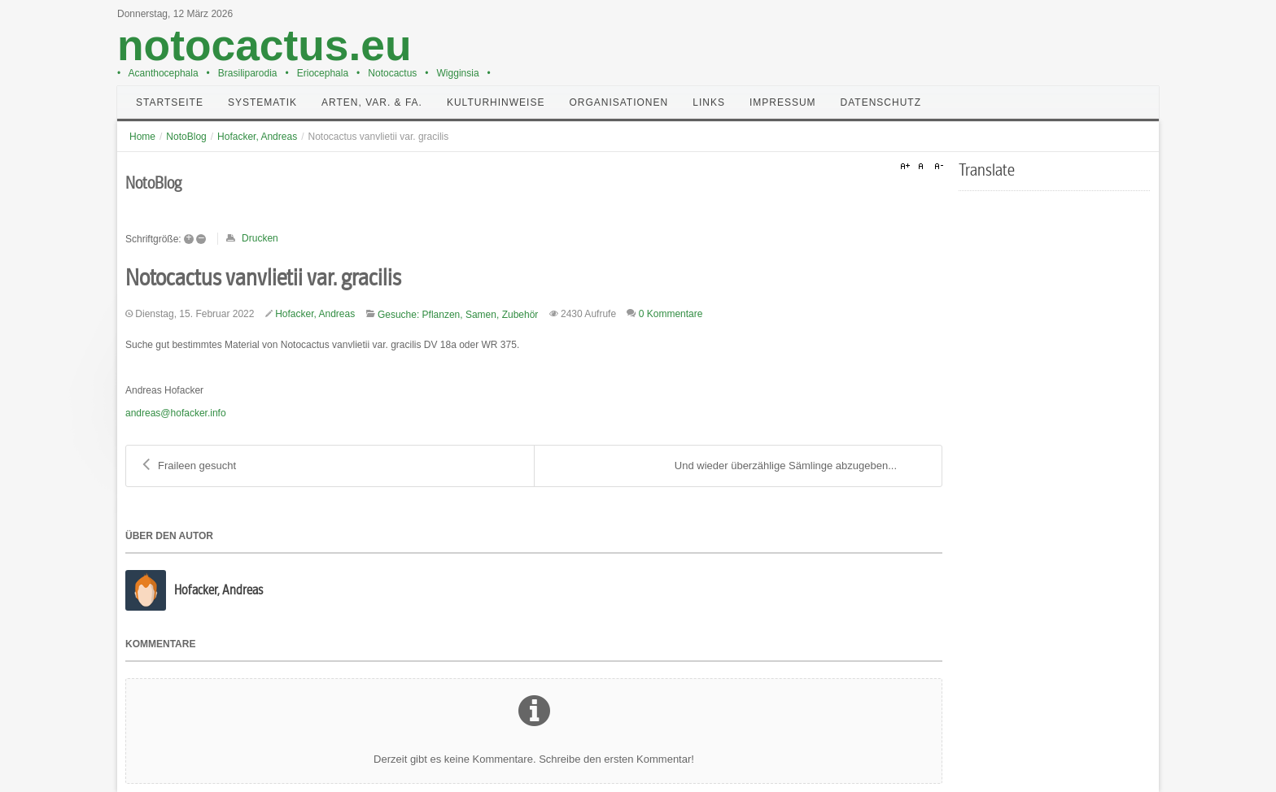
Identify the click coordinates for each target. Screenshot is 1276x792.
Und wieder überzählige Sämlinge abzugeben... (800, 466)
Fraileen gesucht (189, 466)
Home (142, 136)
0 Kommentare (671, 314)
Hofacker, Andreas (257, 136)
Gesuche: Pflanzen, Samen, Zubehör (458, 315)
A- (936, 166)
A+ (907, 166)
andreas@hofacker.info (175, 413)
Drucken (260, 238)
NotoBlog (186, 136)
